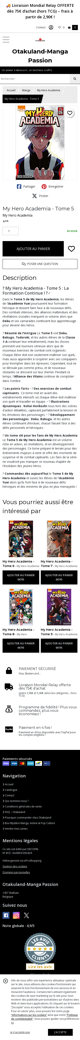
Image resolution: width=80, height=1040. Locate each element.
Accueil (11, 90)
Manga (26, 90)
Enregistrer (52, 186)
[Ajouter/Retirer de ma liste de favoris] (71, 248)
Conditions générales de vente (22, 806)
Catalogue (10, 790)
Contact (40, 27)
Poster (40, 195)
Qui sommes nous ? (16, 801)
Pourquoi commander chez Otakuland (27, 817)
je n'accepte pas (20, 1032)
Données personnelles (16, 872)
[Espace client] (51, 27)
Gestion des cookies (15, 866)
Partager (26, 186)
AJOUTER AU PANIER (33, 248)
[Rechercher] (75, 79)
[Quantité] (11, 231)
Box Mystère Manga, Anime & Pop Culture (29, 823)
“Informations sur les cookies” (29, 1015)
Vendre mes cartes (15, 828)
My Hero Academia (48, 90)
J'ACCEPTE (60, 1032)
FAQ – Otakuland (14, 812)
